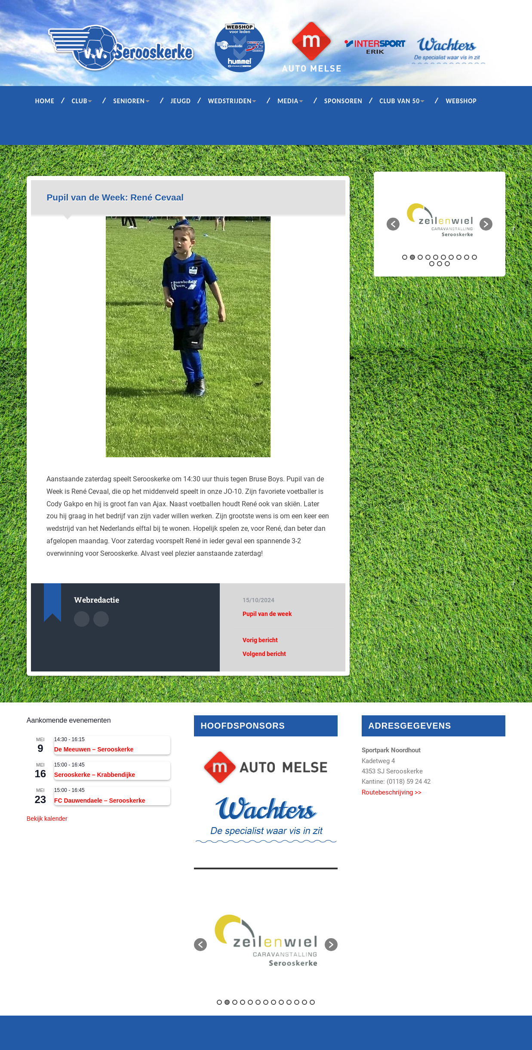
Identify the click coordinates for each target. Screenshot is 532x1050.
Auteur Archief (81, 619)
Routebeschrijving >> (391, 792)
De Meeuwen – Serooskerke (93, 749)
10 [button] (474, 257)
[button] (393, 224)
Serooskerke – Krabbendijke (94, 774)
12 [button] (439, 263)
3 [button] (420, 257)
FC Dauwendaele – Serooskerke (99, 800)
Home (45, 101)
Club (80, 101)
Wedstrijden (230, 101)
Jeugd (181, 101)
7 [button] (451, 257)
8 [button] (458, 257)
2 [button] (412, 257)
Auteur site (101, 619)
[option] (440, 220)
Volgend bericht (264, 653)
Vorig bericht (260, 640)
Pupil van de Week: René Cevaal (115, 197)
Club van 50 (400, 101)
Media (287, 101)
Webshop (461, 101)
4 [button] (428, 257)
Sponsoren (343, 101)
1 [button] (404, 257)
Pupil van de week (267, 613)
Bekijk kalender (47, 818)
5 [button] (435, 257)
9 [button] (466, 257)
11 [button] (431, 263)
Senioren (129, 101)
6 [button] (443, 257)
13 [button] (447, 263)
